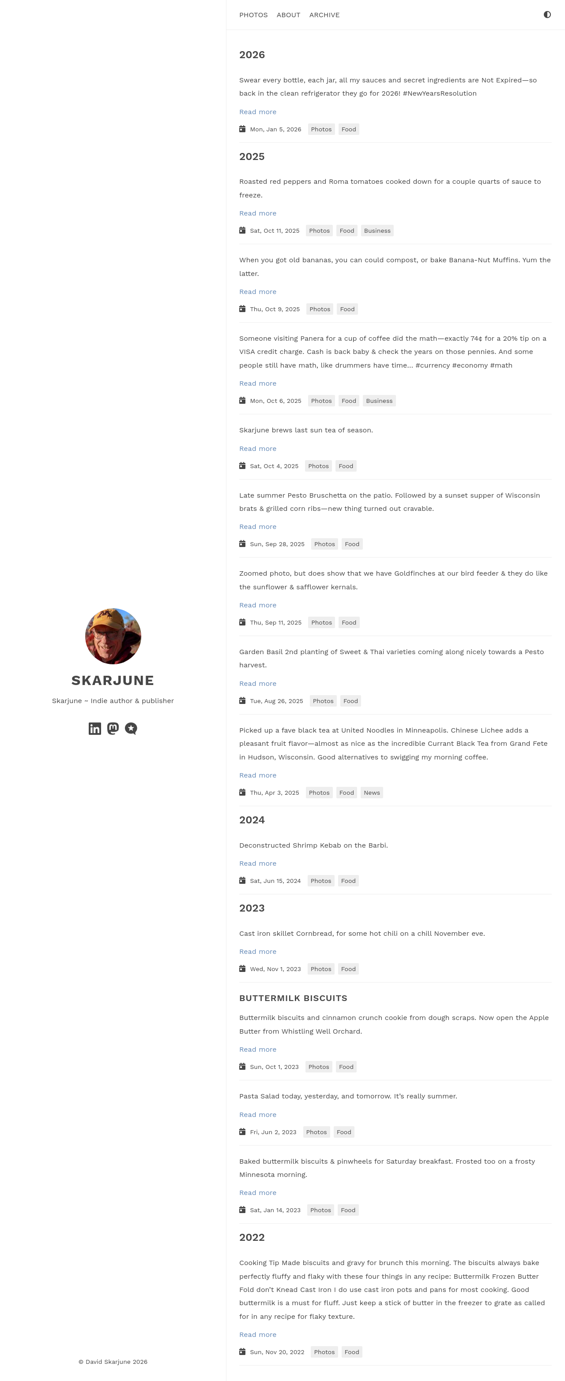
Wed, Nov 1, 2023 (276, 968)
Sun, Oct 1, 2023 (275, 1066)
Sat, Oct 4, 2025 (275, 465)
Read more (258, 111)
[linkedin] (96, 731)
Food (349, 128)
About (289, 14)
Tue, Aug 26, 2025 (277, 700)
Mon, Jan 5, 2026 (276, 128)
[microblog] (131, 731)
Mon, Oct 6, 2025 (276, 400)
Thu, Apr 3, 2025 (275, 792)
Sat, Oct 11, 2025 (275, 230)
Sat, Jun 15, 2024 (276, 880)
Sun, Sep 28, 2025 (278, 543)
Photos (253, 14)
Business (377, 230)
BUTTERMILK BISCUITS (293, 998)
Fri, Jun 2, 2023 (274, 1131)
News (372, 792)
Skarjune (113, 679)
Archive (324, 14)
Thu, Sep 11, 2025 (277, 621)
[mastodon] (114, 731)
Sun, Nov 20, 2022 (278, 1351)
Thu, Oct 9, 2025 (276, 308)
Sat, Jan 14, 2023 (276, 1209)
